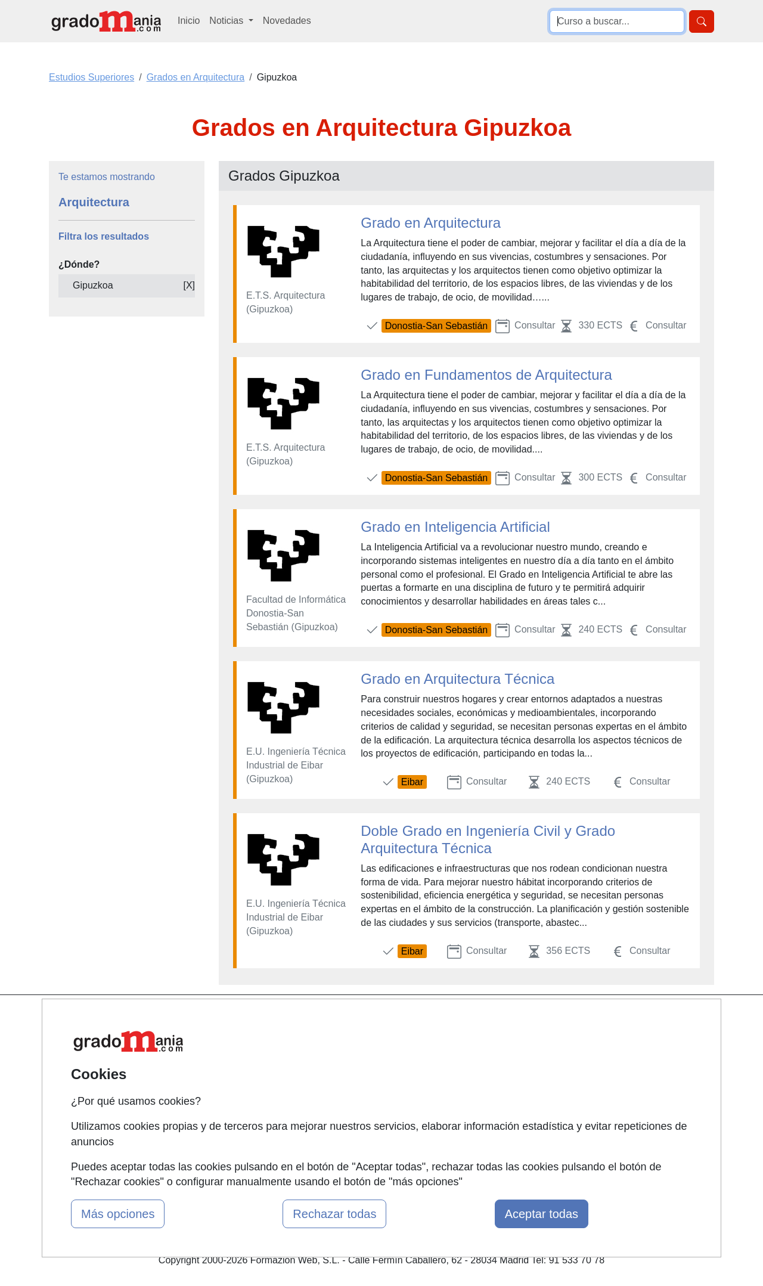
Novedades (287, 21)
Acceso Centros (262, 1112)
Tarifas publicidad (265, 1066)
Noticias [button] (227, 21)
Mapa (240, 1020)
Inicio (189, 21)
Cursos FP (364, 1057)
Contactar (475, 1020)
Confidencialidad (490, 1043)
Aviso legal (478, 1066)
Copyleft (472, 1089)
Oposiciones (368, 1140)
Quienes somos (261, 1043)
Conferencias (370, 1079)
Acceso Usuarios (264, 1089)
